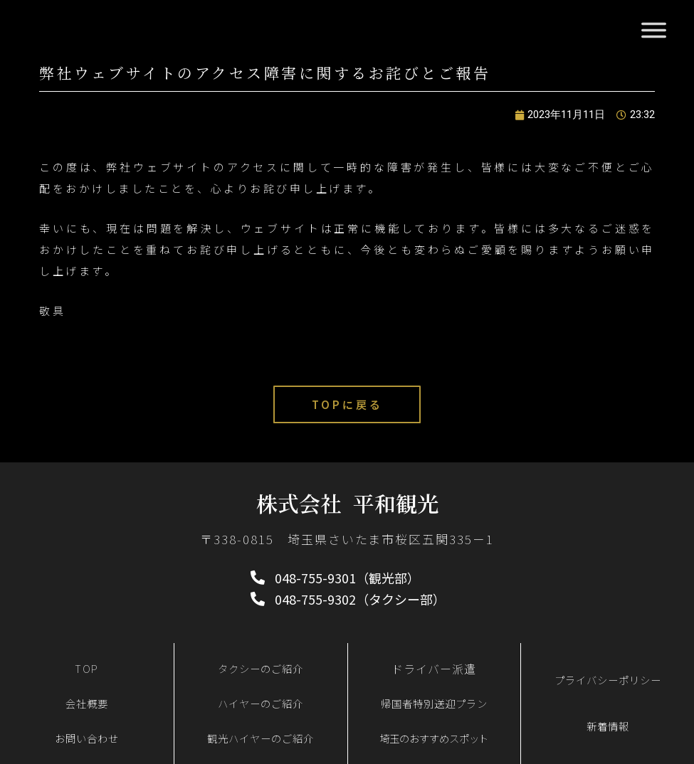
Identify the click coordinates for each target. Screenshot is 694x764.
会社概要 (86, 703)
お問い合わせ (87, 738)
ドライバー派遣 (433, 668)
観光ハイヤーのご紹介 (260, 738)
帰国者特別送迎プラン (434, 703)
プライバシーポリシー (607, 679)
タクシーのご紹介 (260, 668)
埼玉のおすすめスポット (433, 738)
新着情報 (608, 725)
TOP (87, 668)
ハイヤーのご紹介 (260, 703)
